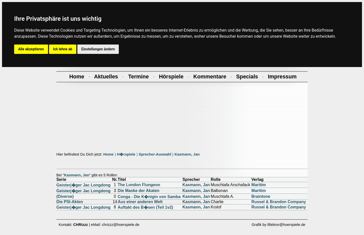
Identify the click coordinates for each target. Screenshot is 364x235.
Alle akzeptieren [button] (31, 49)
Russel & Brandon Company (279, 202)
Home (108, 154)
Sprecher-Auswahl (155, 154)
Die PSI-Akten (69, 202)
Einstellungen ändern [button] (98, 49)
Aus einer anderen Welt (140, 202)
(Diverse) (65, 196)
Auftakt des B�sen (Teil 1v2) (145, 207)
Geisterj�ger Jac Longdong (83, 185)
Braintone (261, 196)
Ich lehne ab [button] (62, 49)
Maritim (259, 185)
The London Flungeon (139, 185)
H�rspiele (126, 154)
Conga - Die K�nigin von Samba (149, 197)
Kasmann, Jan (186, 154)
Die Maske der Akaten (139, 190)
